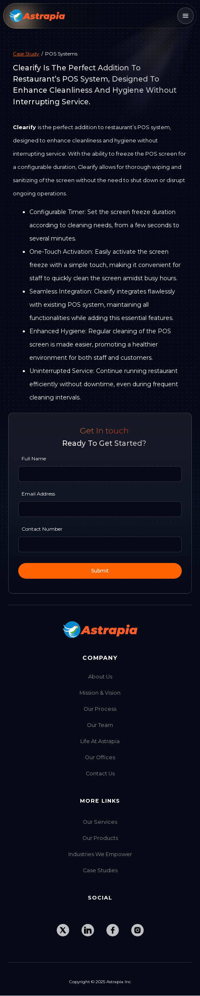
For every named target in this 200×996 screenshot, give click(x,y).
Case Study (26, 54)
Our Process (100, 709)
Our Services (100, 822)
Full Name (34, 458)
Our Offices (100, 757)
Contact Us (100, 773)
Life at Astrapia (100, 741)
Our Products (100, 838)
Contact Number (42, 529)
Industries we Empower (100, 854)
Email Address (38, 494)
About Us (100, 677)
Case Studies (100, 870)
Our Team (100, 725)
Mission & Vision (100, 693)
